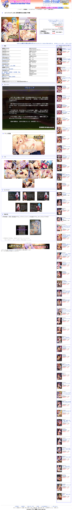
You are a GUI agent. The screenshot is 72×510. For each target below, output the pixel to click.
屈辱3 (63, 209)
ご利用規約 (17, 506)
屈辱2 (63, 328)
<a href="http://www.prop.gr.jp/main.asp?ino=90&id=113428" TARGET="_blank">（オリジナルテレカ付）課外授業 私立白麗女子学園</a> (52, 29)
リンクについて (32, 9)
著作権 (37, 506)
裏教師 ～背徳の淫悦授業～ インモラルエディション (66, 402)
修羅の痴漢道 (64, 429)
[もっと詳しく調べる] (47, 5)
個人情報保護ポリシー (46, 506)
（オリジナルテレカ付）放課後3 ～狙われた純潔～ (66, 449)
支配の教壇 (64, 355)
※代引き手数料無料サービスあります (56, 21)
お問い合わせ (50, 9)
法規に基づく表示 (30, 506)
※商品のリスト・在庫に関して (57, 23)
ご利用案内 (25, 9)
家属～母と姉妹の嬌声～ (66, 300)
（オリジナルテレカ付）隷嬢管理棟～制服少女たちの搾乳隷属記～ (66, 235)
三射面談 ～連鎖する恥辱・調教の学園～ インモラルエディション (66, 421)
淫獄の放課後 (64, 165)
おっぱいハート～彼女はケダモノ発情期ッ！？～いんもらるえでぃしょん (66, 254)
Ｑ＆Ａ (45, 9)
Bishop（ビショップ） (6, 56)
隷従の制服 (64, 86)
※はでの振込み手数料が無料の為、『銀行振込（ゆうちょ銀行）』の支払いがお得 (44, 43)
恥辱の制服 (64, 475)
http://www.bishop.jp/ (6, 59)
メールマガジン (39, 9)
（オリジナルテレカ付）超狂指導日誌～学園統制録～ (66, 59)
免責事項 (23, 506)
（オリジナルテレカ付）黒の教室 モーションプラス (66, 78)
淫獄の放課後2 (64, 105)
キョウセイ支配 (65, 118)
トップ (20, 9)
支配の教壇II (64, 272)
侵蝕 (63, 137)
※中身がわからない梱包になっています (55, 20)
